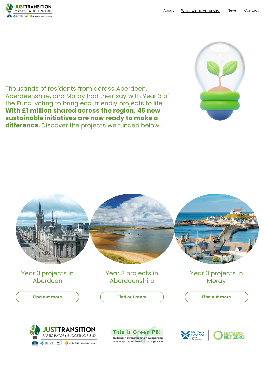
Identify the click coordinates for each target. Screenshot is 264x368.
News (232, 10)
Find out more (47, 297)
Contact (251, 10)
